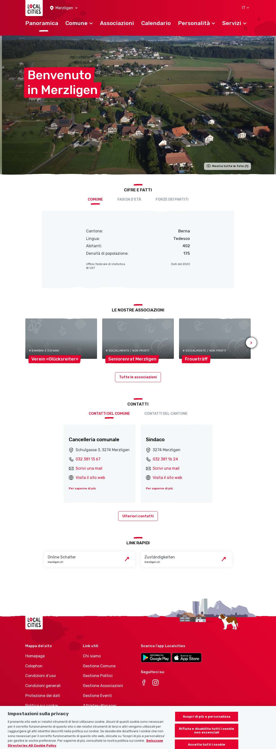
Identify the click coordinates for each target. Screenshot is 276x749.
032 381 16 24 (165, 459)
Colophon (34, 666)
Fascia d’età (129, 199)
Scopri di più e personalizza (207, 722)
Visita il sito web (90, 477)
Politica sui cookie (41, 705)
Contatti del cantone (165, 413)
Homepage (35, 656)
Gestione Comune (99, 666)
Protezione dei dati (42, 695)
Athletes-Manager (99, 705)
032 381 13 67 (88, 459)
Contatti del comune (109, 413)
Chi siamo (92, 656)
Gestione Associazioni (103, 685)
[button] (64, 8)
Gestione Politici (98, 675)
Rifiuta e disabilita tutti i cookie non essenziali (206, 736)
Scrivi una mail (89, 468)
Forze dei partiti (172, 199)
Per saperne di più (82, 488)
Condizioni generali (43, 685)
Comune (95, 199)
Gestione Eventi (97, 695)
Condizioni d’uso (40, 675)
